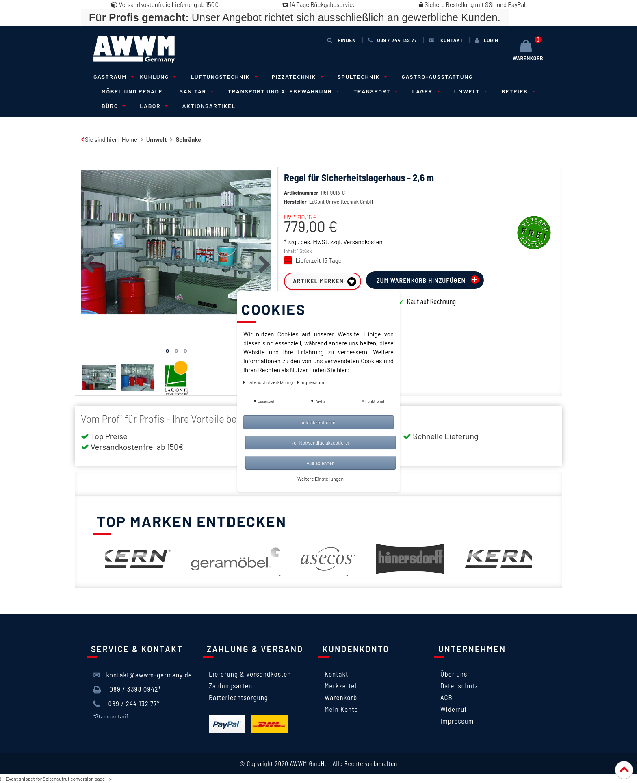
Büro (112, 105)
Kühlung (157, 76)
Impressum (457, 721)
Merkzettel (341, 685)
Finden (341, 40)
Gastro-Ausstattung (437, 76)
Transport (374, 91)
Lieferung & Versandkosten (250, 674)
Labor (152, 105)
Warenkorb (341, 697)
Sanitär (195, 91)
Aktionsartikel (208, 105)
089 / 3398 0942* (127, 689)
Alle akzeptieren (318, 422)
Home (130, 139)
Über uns (453, 674)
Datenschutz (459, 685)
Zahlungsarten (230, 685)
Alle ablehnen (320, 463)
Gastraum (112, 76)
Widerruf (453, 709)
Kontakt (336, 674)
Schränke (188, 139)
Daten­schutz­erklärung (268, 382)
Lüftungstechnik (223, 76)
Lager (424, 91)
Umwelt (469, 91)
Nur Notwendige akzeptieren (320, 442)
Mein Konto (341, 709)
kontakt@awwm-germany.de (142, 675)
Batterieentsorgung (238, 697)
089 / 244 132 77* (126, 703)
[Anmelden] (486, 40)
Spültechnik (361, 76)
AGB (446, 697)
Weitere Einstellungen (320, 479)
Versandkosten (362, 241)
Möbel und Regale (132, 91)
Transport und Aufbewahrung (282, 91)
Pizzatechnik (296, 76)
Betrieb (517, 91)
